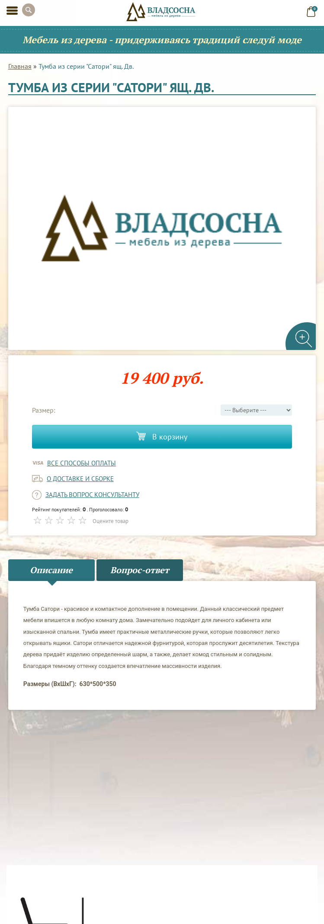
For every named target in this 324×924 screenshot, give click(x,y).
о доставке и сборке (80, 479)
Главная (20, 66)
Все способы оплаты (81, 463)
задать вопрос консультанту (92, 495)
